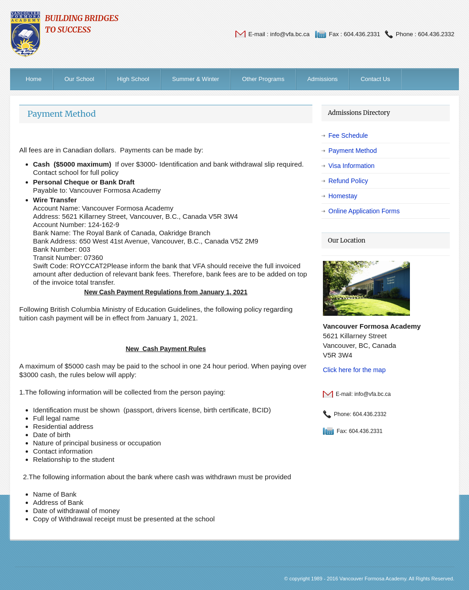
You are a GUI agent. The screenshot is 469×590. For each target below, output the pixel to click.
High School (133, 79)
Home (34, 79)
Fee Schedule (348, 135)
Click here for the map (354, 369)
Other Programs (263, 79)
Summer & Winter (195, 79)
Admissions (322, 79)
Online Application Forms (364, 211)
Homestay (342, 196)
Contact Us (375, 79)
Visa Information (351, 165)
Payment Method (61, 113)
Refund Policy (348, 180)
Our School (79, 79)
